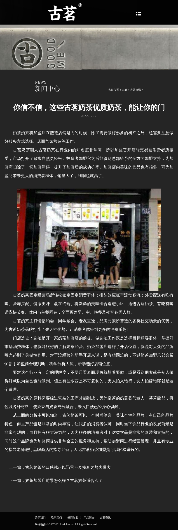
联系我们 (56, 517)
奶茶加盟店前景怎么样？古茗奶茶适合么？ (64, 480)
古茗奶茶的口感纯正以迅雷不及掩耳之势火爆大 (68, 467)
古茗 (124, 89)
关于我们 (40, 517)
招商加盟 (72, 517)
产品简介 (89, 517)
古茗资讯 (135, 89)
